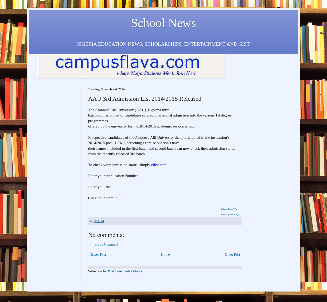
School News (163, 23)
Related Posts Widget (230, 209)
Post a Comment (106, 244)
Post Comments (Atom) (125, 271)
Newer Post (97, 255)
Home (165, 255)
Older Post (232, 255)
